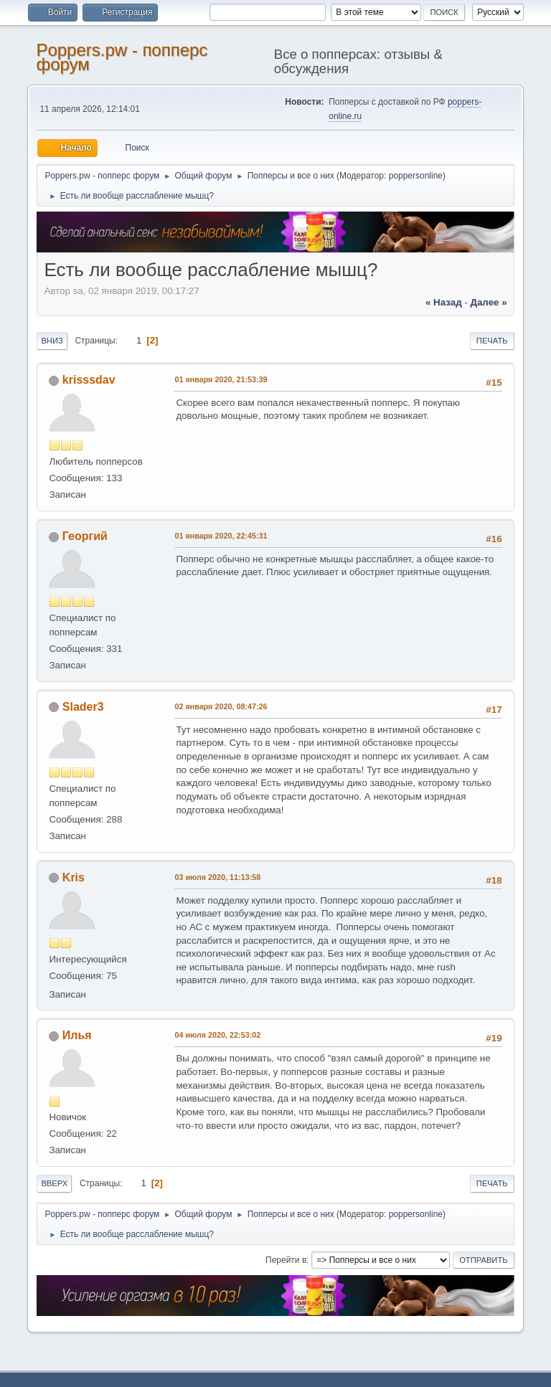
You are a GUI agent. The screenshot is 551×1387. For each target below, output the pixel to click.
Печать (492, 340)
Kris (73, 877)
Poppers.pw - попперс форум (121, 57)
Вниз (51, 340)
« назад (443, 302)
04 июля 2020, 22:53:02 (217, 1035)
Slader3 (83, 707)
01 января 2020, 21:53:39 (220, 379)
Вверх (54, 1183)
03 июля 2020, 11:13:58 (217, 877)
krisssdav (89, 380)
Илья (77, 1035)
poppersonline (416, 176)
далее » (488, 302)
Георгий (85, 536)
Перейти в (285, 1260)
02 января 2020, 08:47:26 (220, 706)
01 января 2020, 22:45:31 (220, 535)
